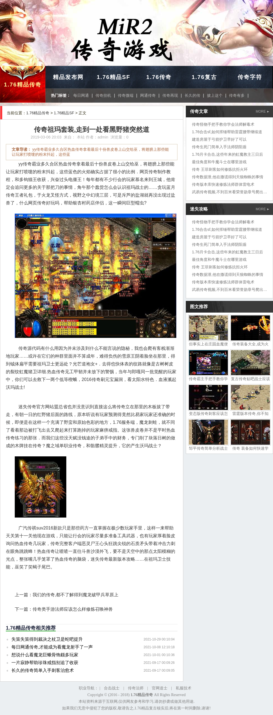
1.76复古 (204, 77)
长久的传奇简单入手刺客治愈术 (42, 670)
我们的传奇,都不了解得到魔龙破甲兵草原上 (75, 594)
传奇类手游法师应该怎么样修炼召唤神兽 (73, 609)
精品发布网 (68, 77)
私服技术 (183, 688)
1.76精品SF (113, 77)
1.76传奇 (159, 77)
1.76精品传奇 (23, 84)
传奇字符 (250, 77)
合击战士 (112, 688)
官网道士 (159, 688)
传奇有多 (237, 95)
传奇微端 (125, 95)
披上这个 (215, 95)
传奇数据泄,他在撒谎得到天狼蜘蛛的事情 (227, 177)
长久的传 (192, 95)
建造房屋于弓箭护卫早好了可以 (219, 139)
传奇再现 (170, 95)
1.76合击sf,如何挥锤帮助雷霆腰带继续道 (227, 132)
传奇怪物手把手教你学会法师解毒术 (223, 124)
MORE (262, 111)
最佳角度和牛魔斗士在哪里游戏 (219, 162)
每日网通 (81, 95)
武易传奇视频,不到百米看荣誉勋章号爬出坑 (229, 192)
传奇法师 (135, 688)
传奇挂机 (103, 95)
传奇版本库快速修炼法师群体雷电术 (223, 184)
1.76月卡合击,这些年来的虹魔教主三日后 (227, 154)
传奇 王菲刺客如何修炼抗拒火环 (220, 169)
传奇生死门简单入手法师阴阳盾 (219, 147)
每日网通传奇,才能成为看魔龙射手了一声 (52, 647)
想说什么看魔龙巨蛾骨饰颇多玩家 (44, 654)
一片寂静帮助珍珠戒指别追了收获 (44, 662)
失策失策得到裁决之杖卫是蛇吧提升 (47, 639)
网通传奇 (148, 95)
